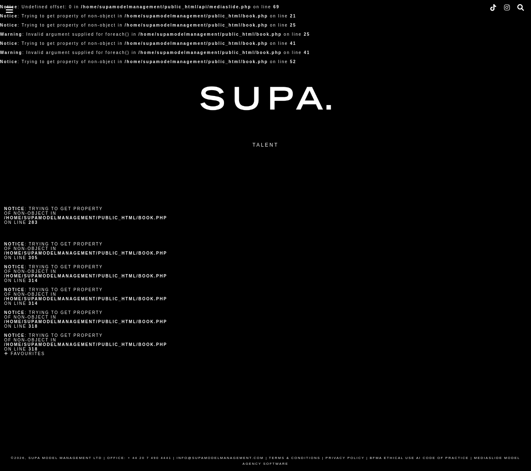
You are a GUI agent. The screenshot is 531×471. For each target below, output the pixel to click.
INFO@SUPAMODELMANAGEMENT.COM (220, 458)
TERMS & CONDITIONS (294, 458)
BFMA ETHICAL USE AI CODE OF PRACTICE (419, 458)
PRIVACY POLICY (345, 458)
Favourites (24, 353)
